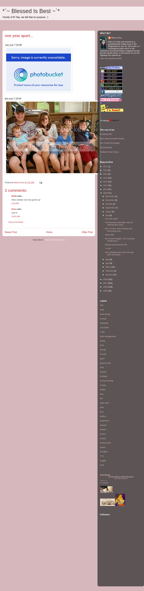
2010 (105, 189)
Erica (14, 209)
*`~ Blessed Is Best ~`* (31, 11)
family (102, 341)
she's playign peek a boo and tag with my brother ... (119, 253)
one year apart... (112, 219)
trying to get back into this (116, 244)
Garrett (103, 354)
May (107, 259)
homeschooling (106, 381)
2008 (105, 279)
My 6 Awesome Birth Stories (112, 138)
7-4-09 (108, 248)
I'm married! (104, 483)
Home (49, 232)
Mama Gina (116, 38)
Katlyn (102, 389)
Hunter (103, 385)
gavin (102, 358)
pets (102, 407)
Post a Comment (16, 222)
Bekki (14, 196)
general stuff (105, 363)
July (107, 215)
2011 (105, 185)
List (119, 478)
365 (101, 305)
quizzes (103, 425)
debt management (108, 336)
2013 (105, 178)
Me (101, 398)
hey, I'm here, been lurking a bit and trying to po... (118, 229)
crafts (102, 332)
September (110, 208)
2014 (105, 174)
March (108, 267)
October (109, 204)
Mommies (103, 480)
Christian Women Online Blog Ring (120, 477)
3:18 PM (15, 203)
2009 (105, 193)
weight (103, 461)
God (102, 367)
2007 (105, 283)
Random (124, 478)
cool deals (104, 327)
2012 (105, 182)
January (109, 274)
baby (102, 310)
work (102, 465)
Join (115, 478)
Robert (103, 429)
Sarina (103, 434)
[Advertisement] (109, 566)
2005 (105, 291)
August (108, 211)
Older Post (87, 232)
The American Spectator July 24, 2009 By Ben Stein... (119, 223)
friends (103, 350)
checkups (104, 323)
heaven (103, 372)
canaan (103, 319)
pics (102, 412)
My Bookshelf (106, 147)
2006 (105, 287)
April (107, 263)
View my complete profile (111, 58)
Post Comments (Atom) (55, 240)
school (103, 438)
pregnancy (104, 420)
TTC (102, 456)
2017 (105, 166)
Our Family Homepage (110, 143)
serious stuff (105, 443)
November (110, 200)
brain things (105, 314)
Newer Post (11, 232)
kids (102, 394)
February (109, 271)
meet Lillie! (109, 235)
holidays (103, 376)
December (110, 196)
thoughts (104, 452)
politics (103, 416)
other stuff (104, 403)
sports (102, 447)
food (102, 345)
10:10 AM (16, 216)
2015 (105, 170)
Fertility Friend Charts (109, 152)
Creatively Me (106, 134)
